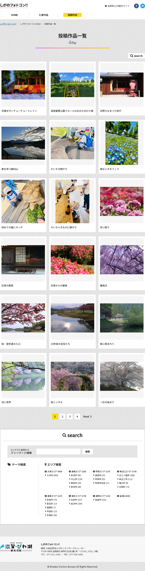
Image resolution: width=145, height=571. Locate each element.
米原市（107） (77, 499)
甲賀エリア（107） (103, 471)
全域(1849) (125, 495)
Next (86, 416)
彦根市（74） (52, 499)
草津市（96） (76, 475)
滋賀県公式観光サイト (118, 6)
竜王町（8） (124, 482)
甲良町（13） (52, 511)
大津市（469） (53, 475)
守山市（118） (77, 479)
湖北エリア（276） (79, 495)
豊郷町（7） (51, 507)
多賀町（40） (52, 515)
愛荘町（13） (52, 503)
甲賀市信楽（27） (102, 482)
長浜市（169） (77, 503)
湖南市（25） (100, 475)
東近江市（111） (126, 479)
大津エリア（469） (55, 471)
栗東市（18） (76, 482)
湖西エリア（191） (103, 495)
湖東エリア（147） (55, 495)
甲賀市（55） (100, 479)
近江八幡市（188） (127, 475)
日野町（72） (124, 486)
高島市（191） (101, 499)
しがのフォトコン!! (8, 23)
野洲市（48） (76, 486)
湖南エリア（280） (79, 471)
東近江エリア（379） (128, 471)
